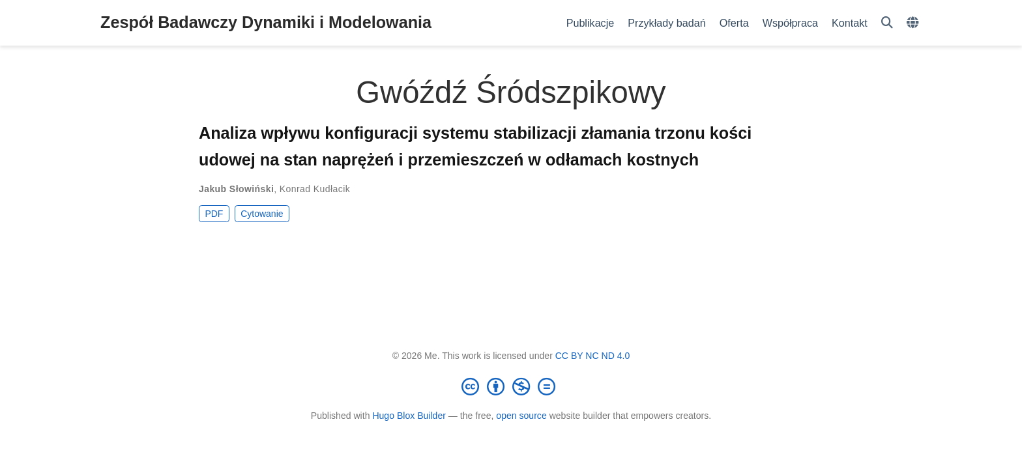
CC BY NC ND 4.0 (592, 355)
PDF (214, 213)
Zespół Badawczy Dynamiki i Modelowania (265, 22)
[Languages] (914, 23)
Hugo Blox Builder (409, 415)
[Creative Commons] (511, 386)
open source (521, 415)
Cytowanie (262, 213)
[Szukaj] (887, 23)
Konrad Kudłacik (315, 189)
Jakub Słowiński (236, 189)
